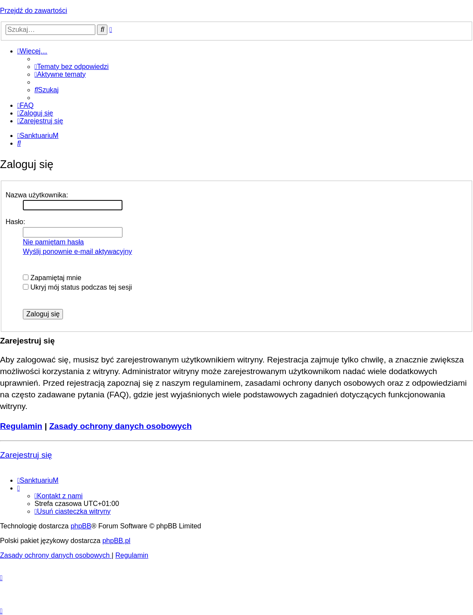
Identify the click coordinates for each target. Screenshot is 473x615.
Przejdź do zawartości (33, 10)
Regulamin (21, 426)
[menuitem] (71, 66)
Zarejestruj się (26, 454)
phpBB (81, 526)
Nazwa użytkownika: (37, 195)
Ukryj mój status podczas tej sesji (77, 287)
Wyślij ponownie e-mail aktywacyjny (77, 251)
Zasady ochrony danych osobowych (120, 426)
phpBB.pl (116, 540)
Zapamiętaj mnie (52, 277)
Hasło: (15, 221)
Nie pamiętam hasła (53, 242)
